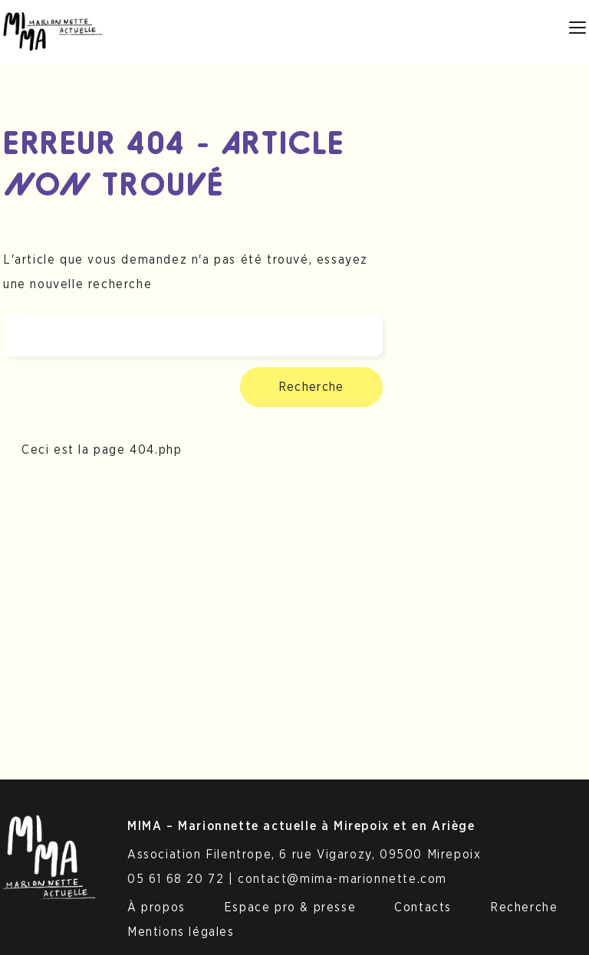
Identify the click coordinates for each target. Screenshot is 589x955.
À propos (156, 907)
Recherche (311, 387)
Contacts (423, 907)
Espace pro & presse (290, 907)
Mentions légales (181, 932)
